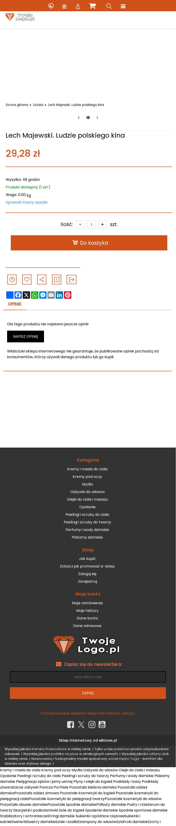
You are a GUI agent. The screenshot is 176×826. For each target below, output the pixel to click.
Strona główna (17, 105)
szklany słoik (159, 754)
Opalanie (87, 507)
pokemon (122, 749)
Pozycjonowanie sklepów (63, 713)
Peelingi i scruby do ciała (87, 514)
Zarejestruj (87, 581)
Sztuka (38, 105)
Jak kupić (87, 558)
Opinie (15, 304)
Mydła (87, 484)
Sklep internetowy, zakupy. (111, 713)
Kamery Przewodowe (49, 749)
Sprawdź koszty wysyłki (26, 202)
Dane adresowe (87, 625)
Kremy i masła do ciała (87, 469)
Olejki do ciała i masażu (87, 499)
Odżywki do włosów (87, 491)
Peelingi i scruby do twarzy (87, 522)
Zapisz (88, 693)
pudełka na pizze (64, 754)
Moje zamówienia (87, 603)
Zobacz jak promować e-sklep (87, 566)
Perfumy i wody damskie (87, 529)
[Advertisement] (88, 63)
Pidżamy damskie (87, 537)
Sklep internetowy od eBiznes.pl (88, 740)
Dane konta (87, 618)
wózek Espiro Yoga (123, 758)
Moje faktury (87, 610)
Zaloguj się (87, 573)
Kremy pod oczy (87, 476)
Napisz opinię (25, 336)
